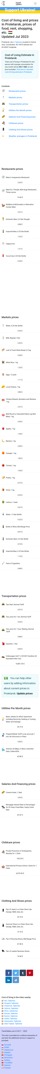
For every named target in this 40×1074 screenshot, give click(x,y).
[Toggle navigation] (35, 3)
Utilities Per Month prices (20, 110)
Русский (6, 1045)
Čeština (6, 1060)
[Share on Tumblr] (23, 973)
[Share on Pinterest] (30, 973)
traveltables (19, 3)
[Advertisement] (20, 155)
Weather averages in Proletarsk (23, 136)
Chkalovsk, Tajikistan (12, 1006)
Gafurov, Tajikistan (11, 1008)
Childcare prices (16, 123)
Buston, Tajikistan (11, 1016)
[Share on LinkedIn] (8, 980)
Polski (5, 1047)
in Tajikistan (17, 42)
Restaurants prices (17, 91)
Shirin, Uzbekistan (11, 1011)
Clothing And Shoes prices (21, 129)
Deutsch (6, 1065)
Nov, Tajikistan (9, 1001)
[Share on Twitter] (16, 973)
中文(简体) (7, 1063)
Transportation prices (18, 104)
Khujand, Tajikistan (11, 1003)
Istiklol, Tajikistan (10, 1019)
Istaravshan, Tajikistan (12, 1021)
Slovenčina (7, 1058)
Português (7, 1055)
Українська (7, 1050)
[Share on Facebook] (8, 973)
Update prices (25, 693)
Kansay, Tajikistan (11, 1013)
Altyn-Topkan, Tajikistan (13, 1024)
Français (6, 1068)
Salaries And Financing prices (22, 117)
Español (6, 1052)
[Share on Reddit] (16, 980)
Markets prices (15, 97)
